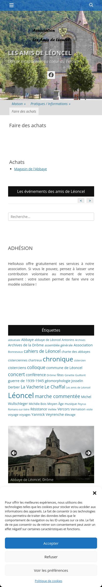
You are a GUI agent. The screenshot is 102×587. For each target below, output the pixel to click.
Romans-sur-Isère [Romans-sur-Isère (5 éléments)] (19, 409)
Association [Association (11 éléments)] (83, 344)
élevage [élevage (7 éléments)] (70, 415)
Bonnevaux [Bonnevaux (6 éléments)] (15, 352)
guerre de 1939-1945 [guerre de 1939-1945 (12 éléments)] (26, 380)
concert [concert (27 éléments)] (16, 374)
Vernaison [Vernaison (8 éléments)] (78, 409)
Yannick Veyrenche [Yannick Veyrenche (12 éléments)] (47, 414)
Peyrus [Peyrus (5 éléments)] (82, 404)
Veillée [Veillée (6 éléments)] (52, 409)
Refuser (51, 556)
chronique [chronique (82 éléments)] (58, 359)
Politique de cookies (48, 581)
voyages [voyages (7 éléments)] (24, 415)
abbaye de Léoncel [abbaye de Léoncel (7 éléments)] (48, 340)
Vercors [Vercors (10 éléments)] (64, 409)
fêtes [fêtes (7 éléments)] (60, 375)
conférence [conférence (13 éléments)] (36, 374)
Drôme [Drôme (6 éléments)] (51, 375)
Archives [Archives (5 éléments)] (80, 340)
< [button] (14, 453)
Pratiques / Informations (50, 103)
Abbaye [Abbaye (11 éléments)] (27, 339)
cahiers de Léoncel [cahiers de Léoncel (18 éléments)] (42, 351)
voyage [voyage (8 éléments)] (13, 414)
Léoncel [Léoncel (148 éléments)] (21, 395)
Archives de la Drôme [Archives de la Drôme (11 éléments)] (26, 344)
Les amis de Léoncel (40, 53)
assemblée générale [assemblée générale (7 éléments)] (59, 345)
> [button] (88, 453)
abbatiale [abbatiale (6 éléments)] (14, 340)
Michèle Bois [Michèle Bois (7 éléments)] (37, 404)
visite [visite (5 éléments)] (89, 409)
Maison (19, 103)
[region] (51, 454)
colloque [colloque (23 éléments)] (36, 367)
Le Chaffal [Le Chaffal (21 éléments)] (54, 387)
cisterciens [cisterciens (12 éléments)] (17, 367)
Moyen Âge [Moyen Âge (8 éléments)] (55, 404)
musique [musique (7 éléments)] (71, 404)
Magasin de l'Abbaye (30, 169)
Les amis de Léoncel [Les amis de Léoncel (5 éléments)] (78, 387)
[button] (94, 493)
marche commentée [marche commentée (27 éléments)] (57, 396)
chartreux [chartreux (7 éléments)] (35, 360)
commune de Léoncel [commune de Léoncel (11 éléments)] (64, 367)
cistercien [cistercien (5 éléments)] (80, 360)
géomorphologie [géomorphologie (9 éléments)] (58, 380)
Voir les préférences (51, 570)
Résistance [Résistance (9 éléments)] (38, 409)
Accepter (51, 543)
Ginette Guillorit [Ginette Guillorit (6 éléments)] (75, 375)
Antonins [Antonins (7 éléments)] (68, 340)
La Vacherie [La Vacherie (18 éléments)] (32, 387)
